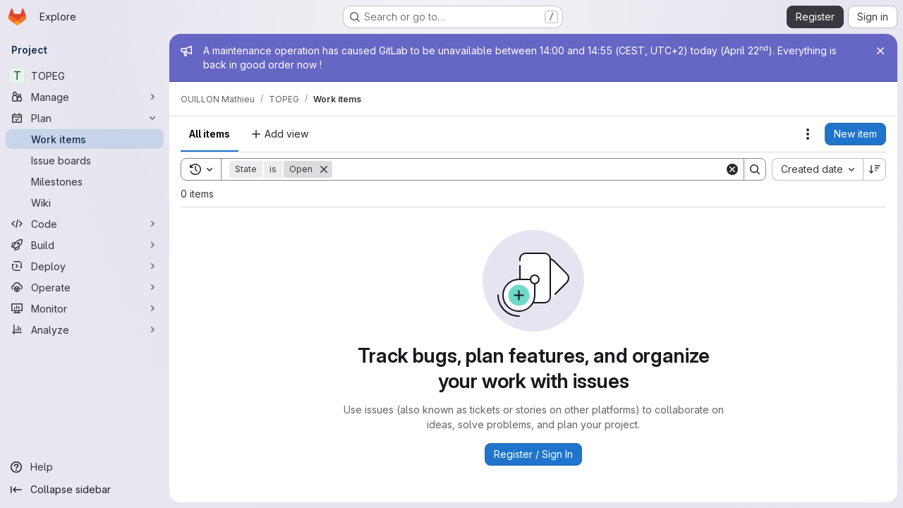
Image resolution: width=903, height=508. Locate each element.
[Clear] (732, 169)
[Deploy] (85, 266)
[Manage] (85, 97)
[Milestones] (85, 181)
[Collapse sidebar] (85, 490)
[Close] (880, 50)
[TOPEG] (85, 75)
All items (209, 134)
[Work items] (85, 139)
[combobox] (817, 169)
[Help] (85, 467)
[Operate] (85, 287)
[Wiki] (85, 202)
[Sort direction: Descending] (874, 169)
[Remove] (323, 169)
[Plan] (85, 118)
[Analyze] (85, 329)
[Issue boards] (85, 160)
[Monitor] (85, 308)
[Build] (85, 245)
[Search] (528, 169)
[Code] (85, 224)
